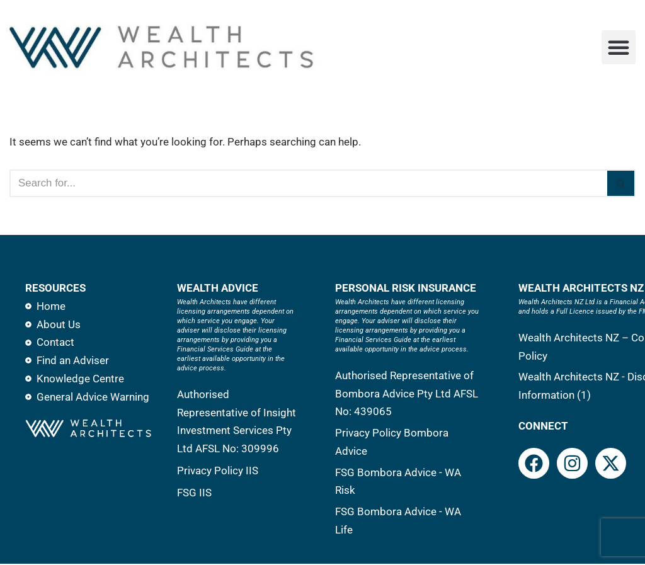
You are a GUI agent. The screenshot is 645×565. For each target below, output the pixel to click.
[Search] (308, 183)
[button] (619, 47)
